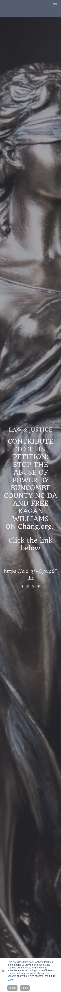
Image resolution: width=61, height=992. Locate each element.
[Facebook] (22, 586)
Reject (24, 988)
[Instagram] (27, 586)
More (10, 980)
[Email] (38, 586)
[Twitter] (33, 586)
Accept (12, 988)
